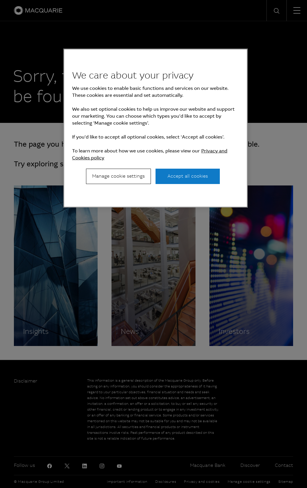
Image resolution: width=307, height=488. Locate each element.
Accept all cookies (187, 176)
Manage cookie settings (118, 176)
